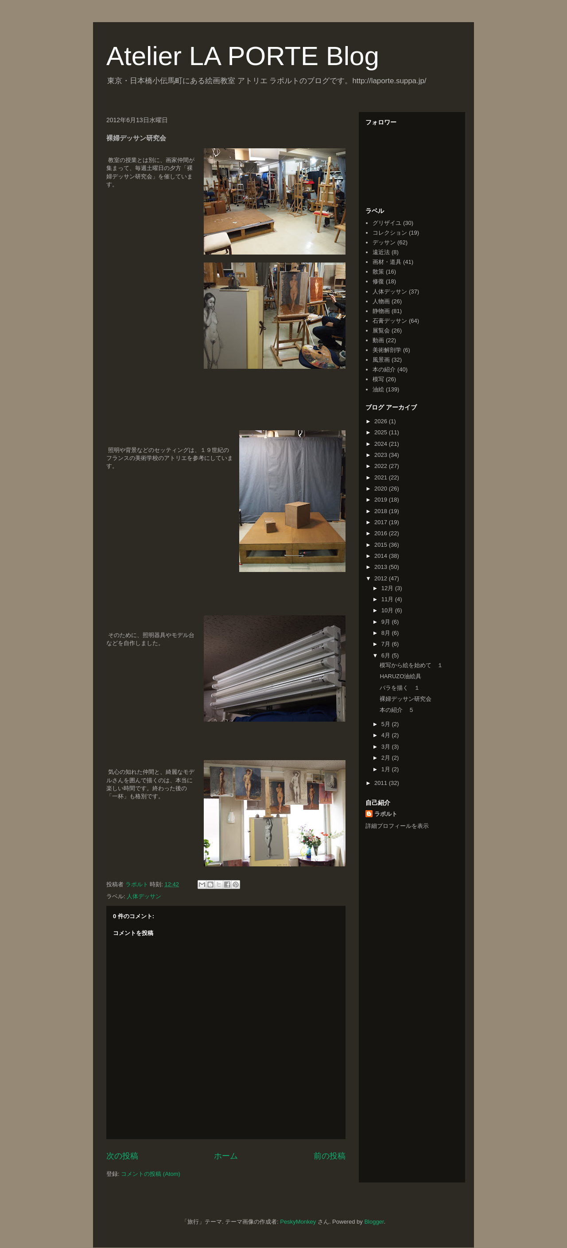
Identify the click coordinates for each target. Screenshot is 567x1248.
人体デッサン (144, 896)
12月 (388, 588)
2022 (381, 466)
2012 (381, 578)
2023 (381, 455)
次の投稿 (122, 1155)
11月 (388, 599)
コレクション (390, 232)
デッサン (384, 242)
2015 (381, 544)
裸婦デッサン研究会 (405, 698)
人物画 (381, 301)
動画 (378, 340)
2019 (381, 499)
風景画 (381, 359)
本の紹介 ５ (397, 710)
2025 (381, 432)
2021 (381, 477)
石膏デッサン (390, 320)
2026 (381, 421)
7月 (386, 644)
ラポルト (385, 814)
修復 (378, 281)
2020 (381, 488)
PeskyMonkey (298, 1221)
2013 (381, 567)
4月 (386, 735)
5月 (386, 724)
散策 (378, 271)
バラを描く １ (400, 687)
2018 (381, 511)
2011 (381, 783)
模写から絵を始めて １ (411, 665)
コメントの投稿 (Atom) (150, 1174)
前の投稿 (330, 1155)
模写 (378, 379)
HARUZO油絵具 (400, 676)
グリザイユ (387, 223)
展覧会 (381, 330)
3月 (386, 746)
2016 (381, 533)
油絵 (378, 389)
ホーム (226, 1155)
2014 (381, 556)
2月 (386, 757)
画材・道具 (387, 262)
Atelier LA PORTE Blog (242, 56)
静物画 (381, 311)
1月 (386, 769)
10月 (388, 610)
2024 (381, 443)
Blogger (374, 1221)
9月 (386, 621)
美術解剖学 (387, 350)
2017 (381, 522)
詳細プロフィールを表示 (397, 826)
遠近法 (381, 252)
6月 (386, 655)
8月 (386, 633)
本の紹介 (384, 369)
